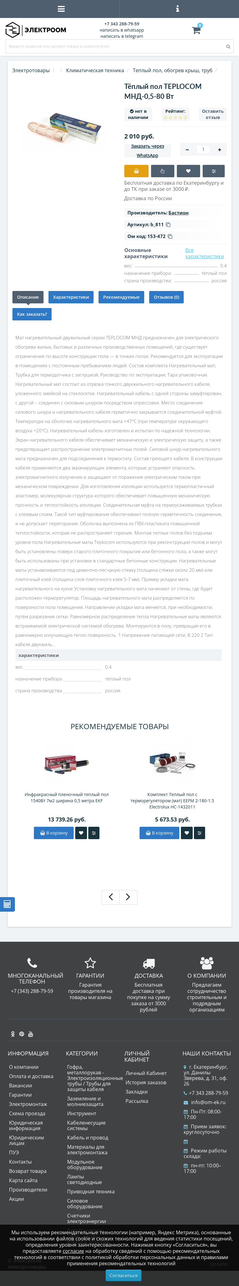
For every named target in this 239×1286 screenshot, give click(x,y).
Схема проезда (27, 1113)
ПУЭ (14, 1152)
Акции (16, 1199)
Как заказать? (32, 314)
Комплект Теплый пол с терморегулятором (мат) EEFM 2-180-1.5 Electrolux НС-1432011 (172, 800)
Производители (28, 1189)
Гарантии (20, 1094)
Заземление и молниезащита (85, 1101)
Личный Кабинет (146, 1073)
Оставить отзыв (213, 114)
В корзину (53, 833)
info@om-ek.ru (205, 1102)
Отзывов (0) (166, 297)
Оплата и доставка (31, 1076)
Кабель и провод (87, 1137)
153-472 (159, 236)
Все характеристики (204, 253)
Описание (28, 297)
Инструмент (81, 1113)
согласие (73, 1251)
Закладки (137, 1091)
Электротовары (31, 70)
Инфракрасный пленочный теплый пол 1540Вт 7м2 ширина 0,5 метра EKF (66, 797)
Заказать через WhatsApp (147, 150)
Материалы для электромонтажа (87, 1149)
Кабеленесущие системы (86, 1125)
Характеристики (71, 297)
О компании (24, 1067)
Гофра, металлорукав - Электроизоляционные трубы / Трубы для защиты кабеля (95, 1078)
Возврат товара (28, 1171)
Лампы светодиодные (84, 1179)
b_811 (160, 224)
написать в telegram (121, 36)
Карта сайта (23, 1180)
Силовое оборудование (85, 1203)
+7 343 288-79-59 (206, 1093)
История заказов (146, 1082)
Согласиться (124, 1275)
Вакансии (20, 1085)
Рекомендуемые (121, 297)
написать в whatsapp (122, 30)
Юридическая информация (26, 1125)
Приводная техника (91, 1191)
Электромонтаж (28, 1104)
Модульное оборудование (85, 1164)
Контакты (20, 1161)
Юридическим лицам (26, 1140)
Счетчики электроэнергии (86, 1218)
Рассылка (137, 1101)
